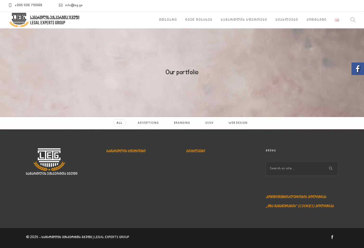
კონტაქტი (316, 20)
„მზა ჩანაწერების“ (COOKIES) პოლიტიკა (300, 206)
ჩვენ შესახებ (198, 20)
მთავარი (168, 20)
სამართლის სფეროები (244, 20)
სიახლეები (286, 20)
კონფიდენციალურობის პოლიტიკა (296, 197)
